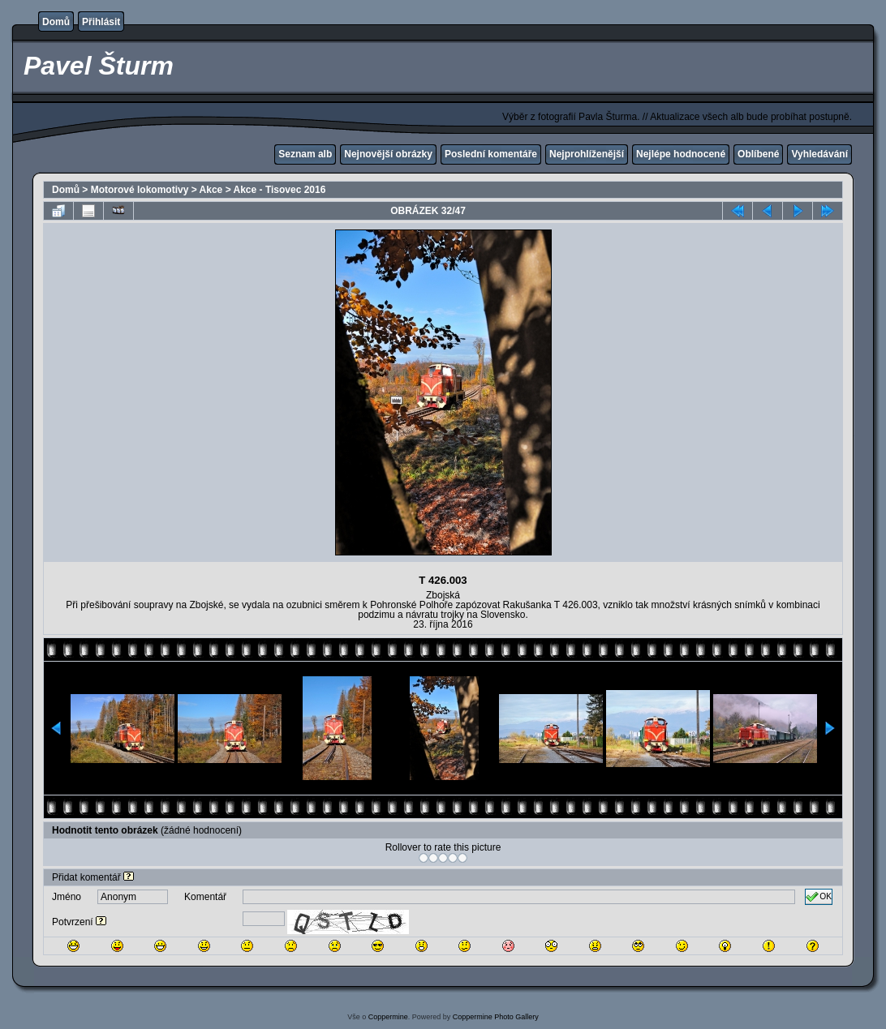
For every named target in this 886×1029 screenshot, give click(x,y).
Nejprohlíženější (586, 154)
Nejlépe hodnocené (680, 154)
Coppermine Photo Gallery (496, 1017)
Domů (56, 22)
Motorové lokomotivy (140, 189)
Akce (211, 189)
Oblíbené (758, 154)
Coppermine (388, 1017)
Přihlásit (101, 22)
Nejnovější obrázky (388, 154)
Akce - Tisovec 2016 (280, 189)
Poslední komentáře (491, 154)
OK (819, 896)
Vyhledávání (819, 154)
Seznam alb (305, 154)
